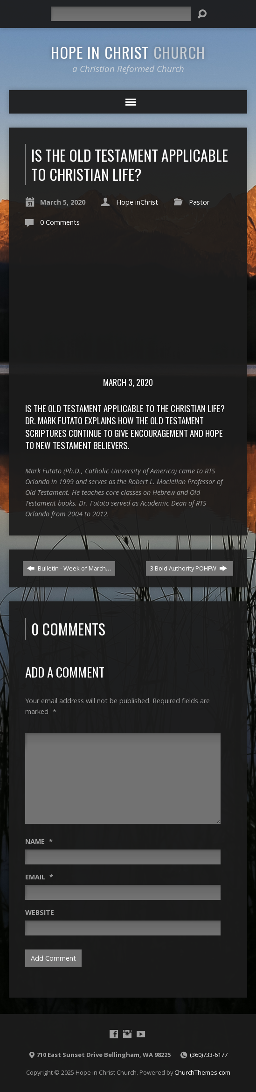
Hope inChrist (137, 202)
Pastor (199, 202)
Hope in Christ (128, 52)
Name (39, 841)
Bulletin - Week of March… (69, 568)
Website (39, 912)
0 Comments (60, 222)
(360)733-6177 (209, 1054)
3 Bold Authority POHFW (188, 568)
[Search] (121, 14)
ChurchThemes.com (202, 1072)
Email (39, 876)
